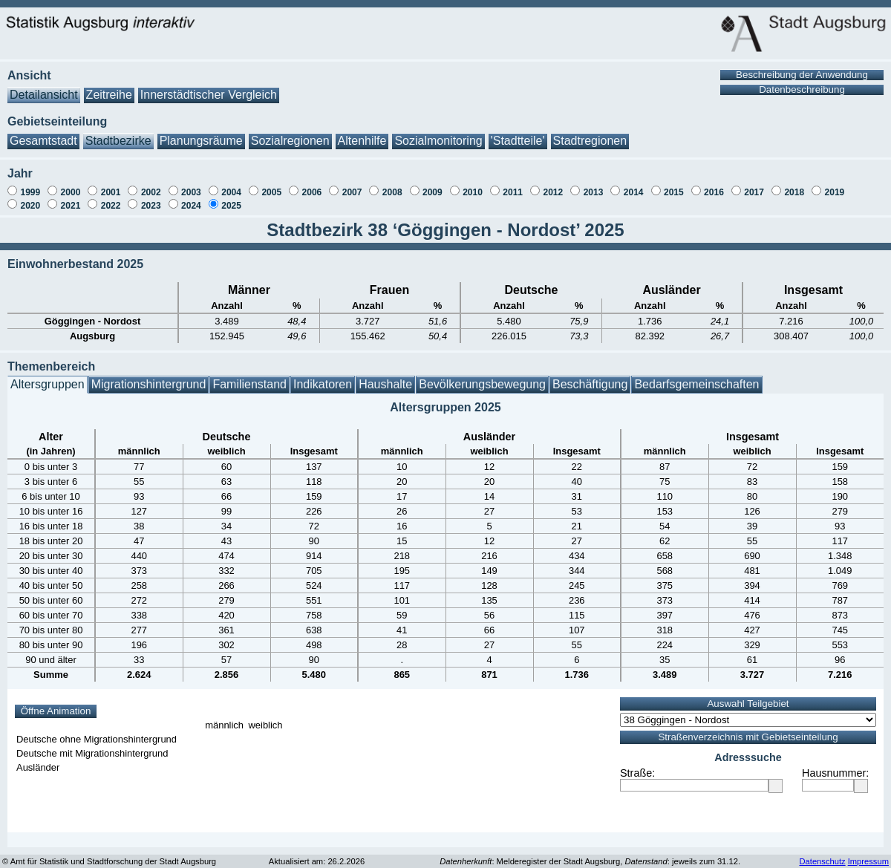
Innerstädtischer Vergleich (208, 87)
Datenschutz (822, 853)
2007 (352, 185)
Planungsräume (201, 133)
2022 (111, 198)
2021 (71, 198)
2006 (312, 185)
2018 (794, 185)
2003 (191, 185)
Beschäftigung (589, 377)
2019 (835, 185)
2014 (634, 185)
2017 (754, 185)
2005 (271, 185)
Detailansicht (44, 87)
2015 (674, 185)
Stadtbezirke (118, 133)
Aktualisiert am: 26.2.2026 (317, 853)
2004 (231, 185)
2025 (231, 198)
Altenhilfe (362, 133)
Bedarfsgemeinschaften (696, 377)
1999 (30, 185)
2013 (594, 185)
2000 (71, 185)
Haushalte (385, 377)
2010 (473, 185)
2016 (714, 185)
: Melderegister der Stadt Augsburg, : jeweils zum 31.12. (590, 853)
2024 (191, 198)
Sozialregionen (290, 133)
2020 (30, 198)
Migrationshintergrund (148, 377)
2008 (392, 185)
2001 (111, 185)
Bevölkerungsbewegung (482, 377)
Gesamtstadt (43, 133)
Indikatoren (322, 377)
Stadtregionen (590, 133)
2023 (151, 198)
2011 (513, 185)
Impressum (868, 853)
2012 (553, 185)
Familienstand (249, 377)
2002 (151, 185)
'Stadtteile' (518, 133)
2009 (432, 185)
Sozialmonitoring (438, 133)
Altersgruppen (47, 377)
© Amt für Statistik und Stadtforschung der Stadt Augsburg (109, 853)
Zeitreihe (109, 87)
